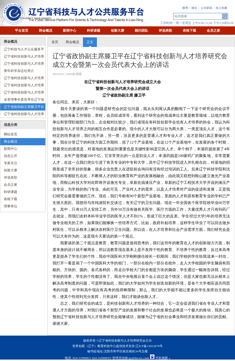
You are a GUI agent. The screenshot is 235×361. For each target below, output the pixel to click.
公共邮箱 (206, 8)
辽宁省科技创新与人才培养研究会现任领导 (22, 79)
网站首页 (8, 134)
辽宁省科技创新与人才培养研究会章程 (22, 93)
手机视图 (161, 358)
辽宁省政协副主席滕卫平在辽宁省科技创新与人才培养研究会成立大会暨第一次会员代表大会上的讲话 (22, 108)
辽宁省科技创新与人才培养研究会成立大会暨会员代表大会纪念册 (22, 57)
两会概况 (45, 30)
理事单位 (10, 206)
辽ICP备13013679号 (149, 346)
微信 (194, 8)
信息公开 (10, 156)
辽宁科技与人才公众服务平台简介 (22, 50)
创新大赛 (117, 30)
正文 (90, 42)
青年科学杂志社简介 (19, 71)
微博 (185, 8)
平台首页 (21, 30)
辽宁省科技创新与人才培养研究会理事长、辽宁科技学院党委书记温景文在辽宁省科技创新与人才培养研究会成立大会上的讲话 (22, 115)
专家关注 (10, 163)
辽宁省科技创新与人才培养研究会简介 (22, 64)
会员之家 (213, 30)
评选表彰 (165, 30)
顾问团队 (141, 30)
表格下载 (189, 30)
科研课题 (93, 30)
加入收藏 (221, 8)
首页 (55, 42)
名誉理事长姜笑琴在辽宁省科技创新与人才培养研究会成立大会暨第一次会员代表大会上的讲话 (22, 100)
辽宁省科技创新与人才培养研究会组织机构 (22, 86)
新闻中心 (69, 30)
